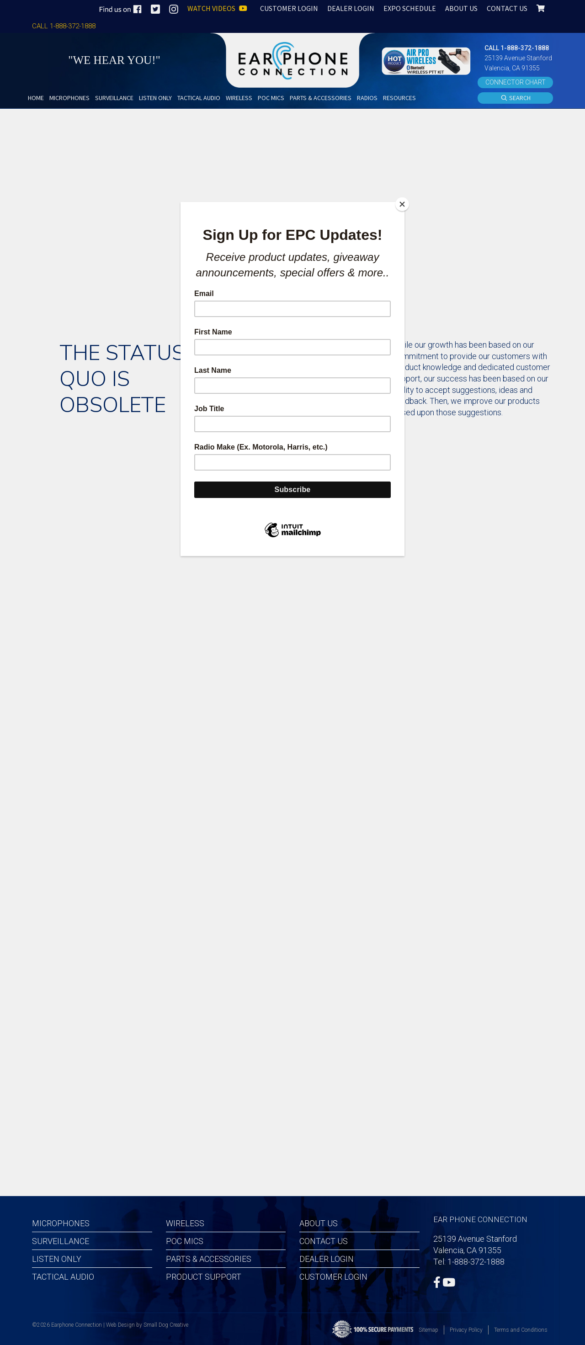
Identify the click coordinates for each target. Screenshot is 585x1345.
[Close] (402, 204)
